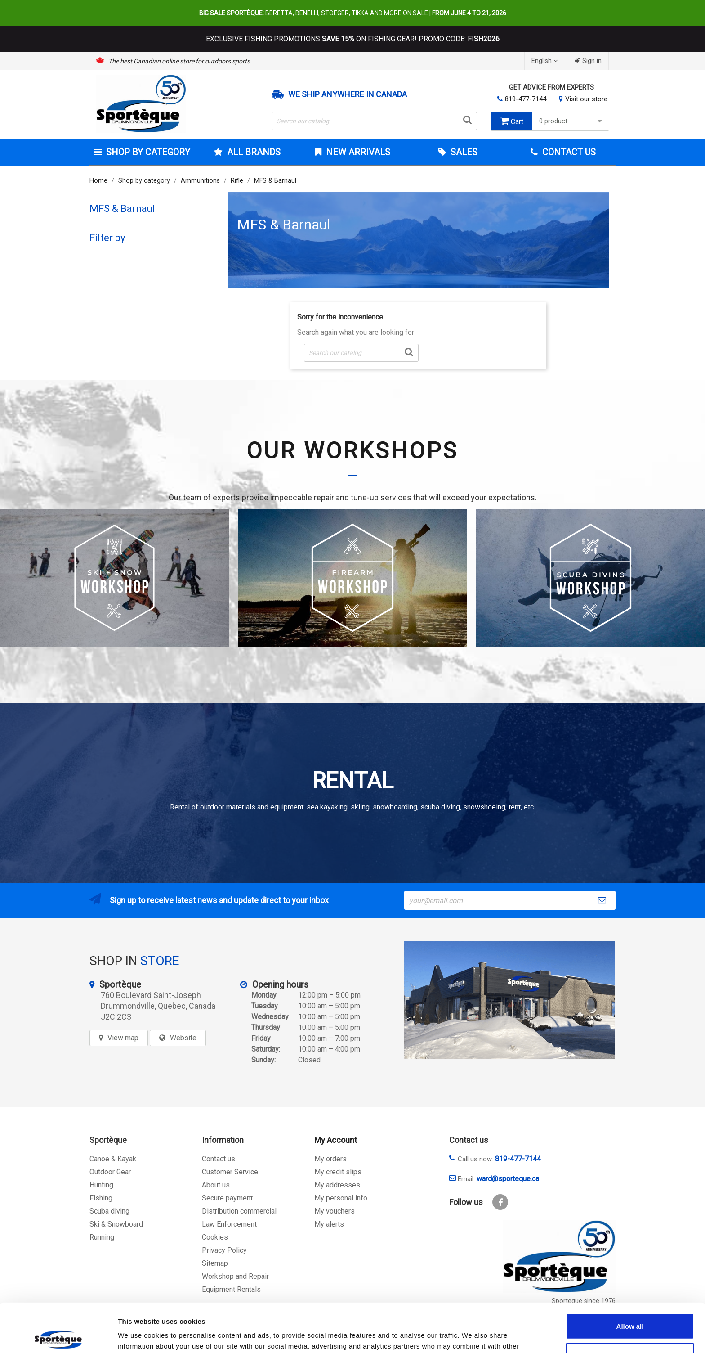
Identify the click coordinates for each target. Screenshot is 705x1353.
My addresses (337, 1185)
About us (216, 1185)
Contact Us (568, 152)
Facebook (500, 1202)
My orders (330, 1159)
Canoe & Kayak (112, 1159)
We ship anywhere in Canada (347, 94)
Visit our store (586, 99)
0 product (571, 121)
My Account (335, 1140)
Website (183, 1038)
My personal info (340, 1198)
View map (122, 1038)
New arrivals (357, 152)
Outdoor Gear (110, 1172)
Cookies (215, 1237)
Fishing (100, 1198)
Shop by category (147, 152)
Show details (472, 1335)
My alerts (329, 1224)
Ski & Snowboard (116, 1224)
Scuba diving (109, 1211)
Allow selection (629, 1305)
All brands (253, 152)
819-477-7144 (525, 99)
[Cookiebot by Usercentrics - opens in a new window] (58, 1335)
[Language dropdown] (545, 61)
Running (101, 1237)
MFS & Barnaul (122, 208)
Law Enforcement (229, 1224)
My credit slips (337, 1172)
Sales (462, 152)
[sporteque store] (509, 1000)
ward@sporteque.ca (508, 1178)
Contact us (218, 1159)
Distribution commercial (239, 1211)
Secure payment (227, 1198)
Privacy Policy (224, 1250)
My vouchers (334, 1211)
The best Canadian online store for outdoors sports (179, 61)
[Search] (374, 121)
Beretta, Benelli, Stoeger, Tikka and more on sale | (352, 13)
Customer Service (230, 1172)
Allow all (630, 1275)
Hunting (101, 1185)
